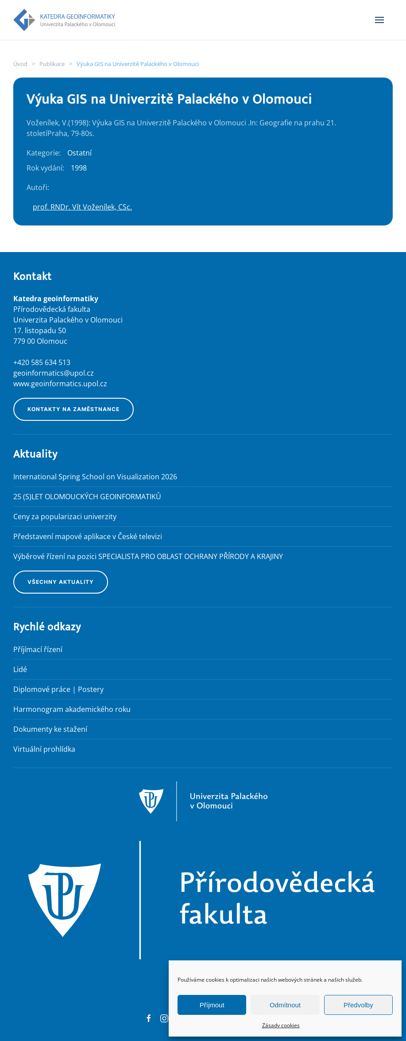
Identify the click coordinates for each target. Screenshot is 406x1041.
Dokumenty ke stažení (50, 729)
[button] (379, 20)
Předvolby (358, 1005)
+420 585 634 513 (41, 362)
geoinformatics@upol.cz (53, 373)
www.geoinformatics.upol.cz (60, 383)
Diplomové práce (41, 689)
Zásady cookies (281, 1025)
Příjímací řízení (37, 649)
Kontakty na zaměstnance (73, 409)
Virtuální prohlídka (44, 749)
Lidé (20, 669)
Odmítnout (285, 1005)
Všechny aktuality (60, 582)
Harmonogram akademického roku (72, 709)
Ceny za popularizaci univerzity (64, 516)
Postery (91, 689)
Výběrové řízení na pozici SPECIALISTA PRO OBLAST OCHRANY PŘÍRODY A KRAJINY (148, 556)
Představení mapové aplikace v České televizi (87, 536)
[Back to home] (64, 20)
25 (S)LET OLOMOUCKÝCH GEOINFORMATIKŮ (87, 496)
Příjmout (212, 1005)
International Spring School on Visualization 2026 (95, 477)
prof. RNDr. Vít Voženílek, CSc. (82, 207)
